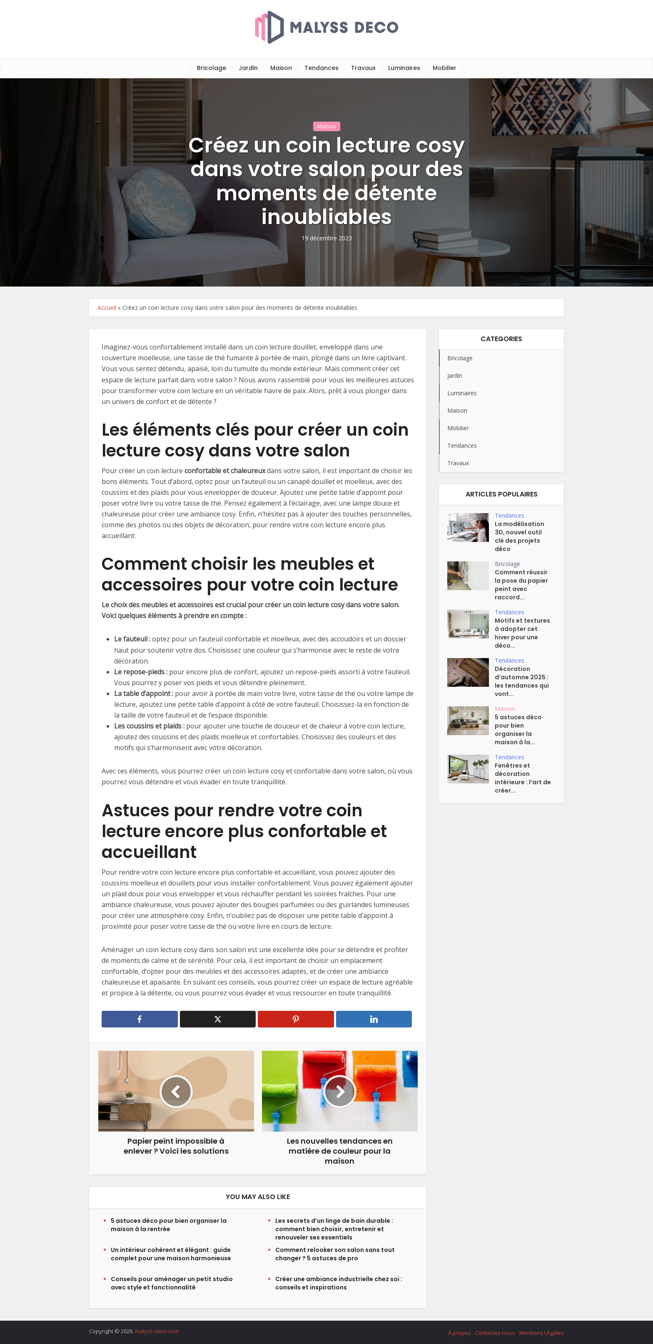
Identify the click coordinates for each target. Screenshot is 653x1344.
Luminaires (404, 68)
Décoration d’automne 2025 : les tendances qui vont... (522, 681)
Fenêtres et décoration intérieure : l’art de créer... (523, 778)
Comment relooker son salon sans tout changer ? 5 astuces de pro (335, 1254)
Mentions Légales (541, 1333)
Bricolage (211, 68)
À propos (459, 1333)
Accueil (106, 308)
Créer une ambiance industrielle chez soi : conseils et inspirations (338, 1283)
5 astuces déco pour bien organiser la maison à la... (518, 729)
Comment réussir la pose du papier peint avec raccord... (521, 584)
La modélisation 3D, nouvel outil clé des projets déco (519, 536)
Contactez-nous (495, 1333)
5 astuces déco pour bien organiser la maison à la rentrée (169, 1225)
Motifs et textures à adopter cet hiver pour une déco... (522, 633)
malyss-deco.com (157, 1331)
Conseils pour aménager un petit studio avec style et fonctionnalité (172, 1283)
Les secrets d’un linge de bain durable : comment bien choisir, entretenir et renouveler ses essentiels (334, 1229)
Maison (281, 68)
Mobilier (444, 68)
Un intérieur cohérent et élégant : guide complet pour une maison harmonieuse (171, 1254)
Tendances (321, 68)
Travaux (363, 68)
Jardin (248, 68)
